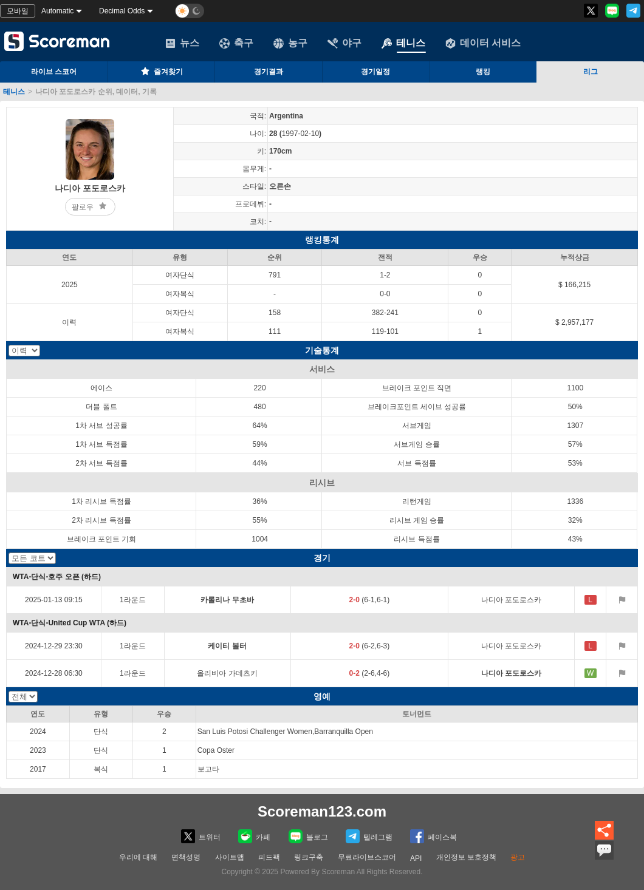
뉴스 (182, 43)
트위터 (201, 836)
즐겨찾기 (161, 71)
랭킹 (483, 71)
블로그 (308, 836)
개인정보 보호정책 (466, 857)
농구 (290, 43)
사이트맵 (229, 857)
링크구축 (308, 857)
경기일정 (375, 71)
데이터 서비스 (483, 43)
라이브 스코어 (54, 71)
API (416, 858)
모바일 (18, 11)
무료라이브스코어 (367, 857)
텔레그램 (369, 836)
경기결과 (268, 71)
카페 (254, 836)
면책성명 (185, 857)
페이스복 (433, 836)
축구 (236, 43)
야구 (344, 43)
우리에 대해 (138, 857)
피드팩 (269, 857)
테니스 (403, 43)
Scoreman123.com (322, 811)
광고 (517, 857)
